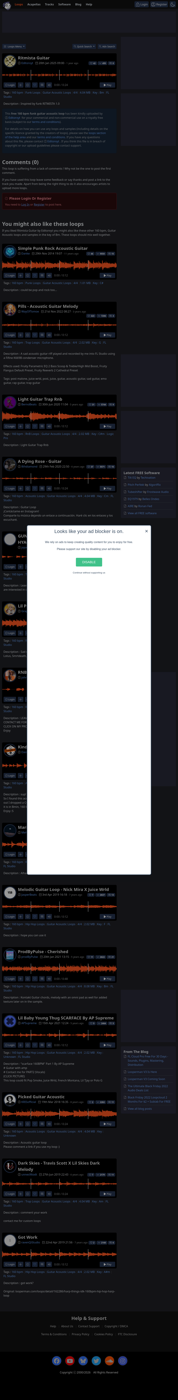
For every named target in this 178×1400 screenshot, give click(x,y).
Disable (89, 562)
